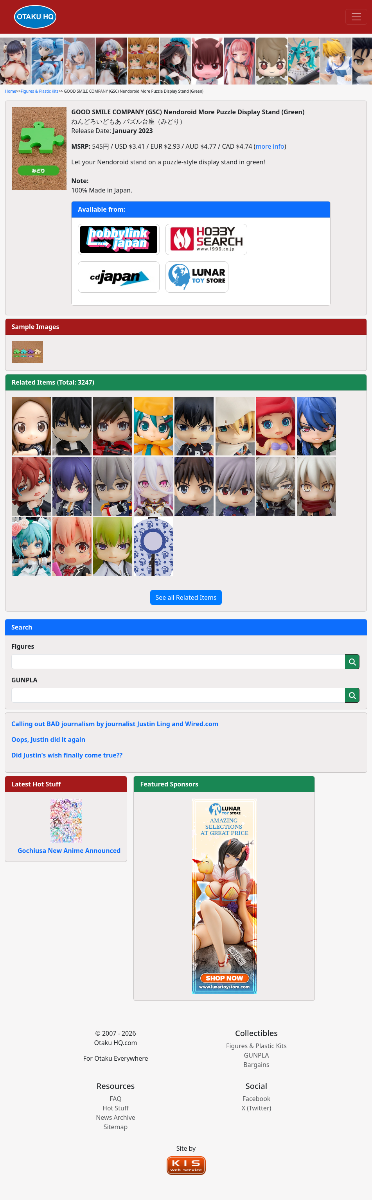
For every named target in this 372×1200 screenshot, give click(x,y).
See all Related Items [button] (185, 597)
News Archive (115, 1117)
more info (269, 146)
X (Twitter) (256, 1108)
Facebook (257, 1098)
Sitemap (116, 1127)
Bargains (256, 1064)
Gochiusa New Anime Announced (69, 850)
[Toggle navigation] (356, 17)
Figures (22, 646)
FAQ (115, 1098)
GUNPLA (24, 680)
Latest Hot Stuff (36, 784)
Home (10, 91)
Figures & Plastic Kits (40, 91)
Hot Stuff (115, 1108)
